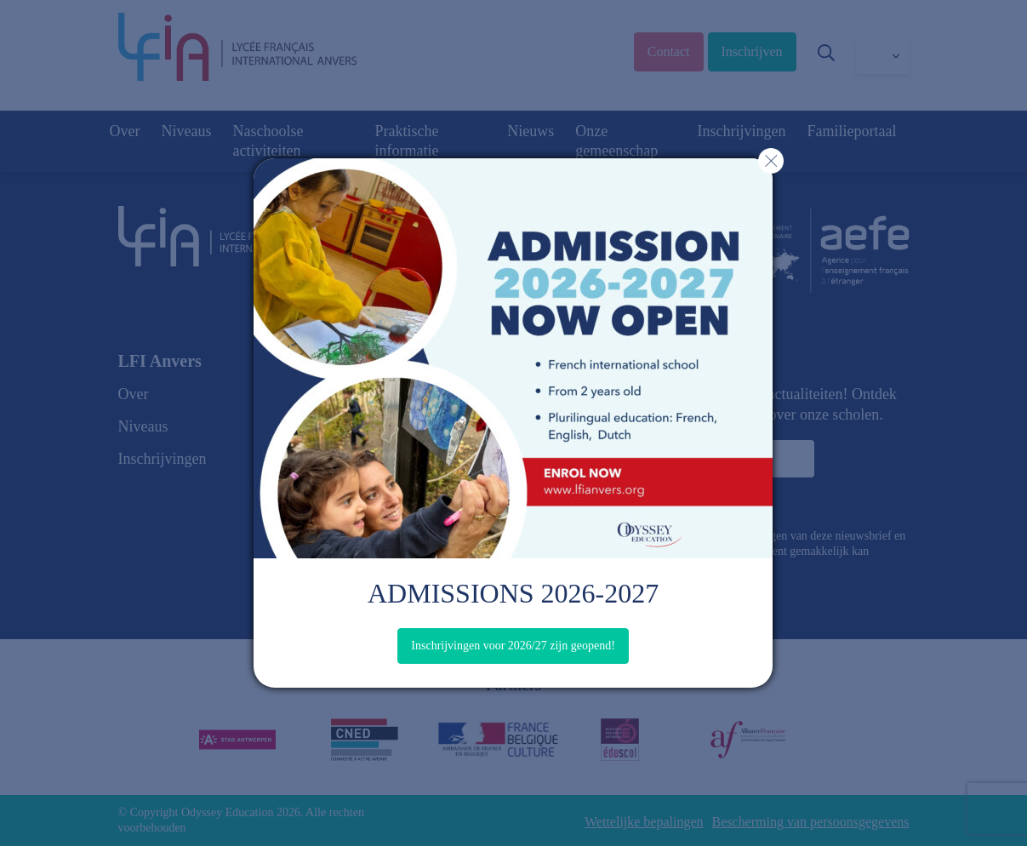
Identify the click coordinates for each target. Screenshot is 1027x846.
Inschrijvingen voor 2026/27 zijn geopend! (513, 645)
